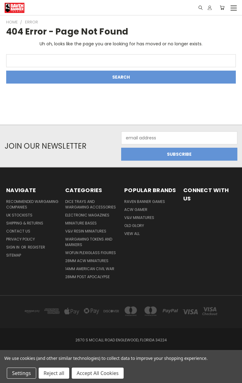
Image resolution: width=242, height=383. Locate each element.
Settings (21, 373)
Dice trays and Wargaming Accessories (90, 204)
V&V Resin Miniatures (85, 231)
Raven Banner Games (144, 201)
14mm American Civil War (89, 268)
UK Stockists (19, 215)
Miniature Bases (81, 223)
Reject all (54, 373)
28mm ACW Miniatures (86, 260)
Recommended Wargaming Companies (32, 204)
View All (132, 233)
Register (36, 247)
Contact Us (18, 231)
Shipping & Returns (24, 223)
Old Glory (134, 225)
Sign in (13, 247)
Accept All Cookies (98, 373)
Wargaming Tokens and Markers (88, 242)
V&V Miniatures (139, 217)
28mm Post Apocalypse (87, 276)
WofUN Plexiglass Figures (90, 252)
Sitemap (13, 255)
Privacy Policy (20, 239)
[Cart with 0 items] (222, 7)
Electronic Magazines (87, 215)
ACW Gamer (135, 209)
